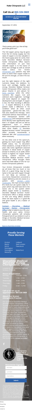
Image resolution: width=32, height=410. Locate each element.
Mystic (7, 244)
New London (20, 244)
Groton (7, 242)
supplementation (23, 134)
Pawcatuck (20, 246)
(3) (20, 128)
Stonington (9, 250)
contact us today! (21, 338)
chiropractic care (8, 72)
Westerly (8, 252)
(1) (3, 105)
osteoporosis (7, 119)
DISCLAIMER (16, 393)
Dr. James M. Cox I (17, 396)
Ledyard (19, 242)
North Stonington (9, 247)
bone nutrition (8, 93)
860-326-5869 (21, 12)
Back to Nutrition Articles (11, 226)
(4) (29, 156)
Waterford (20, 250)
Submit (16, 380)
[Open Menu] (29, 4)
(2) (29, 115)
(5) (20, 191)
